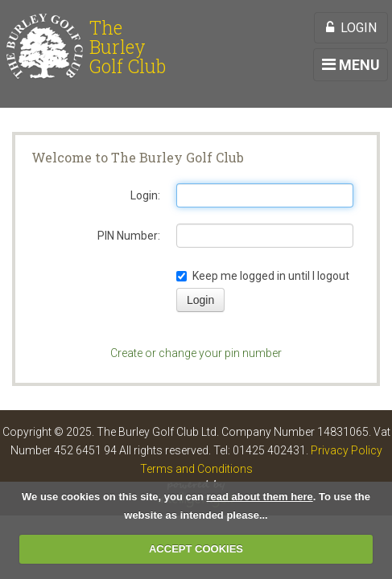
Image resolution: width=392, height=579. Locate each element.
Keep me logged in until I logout (262, 275)
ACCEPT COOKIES (196, 549)
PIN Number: (128, 235)
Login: (145, 195)
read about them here (260, 497)
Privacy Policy (346, 450)
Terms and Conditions (196, 468)
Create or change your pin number (196, 353)
